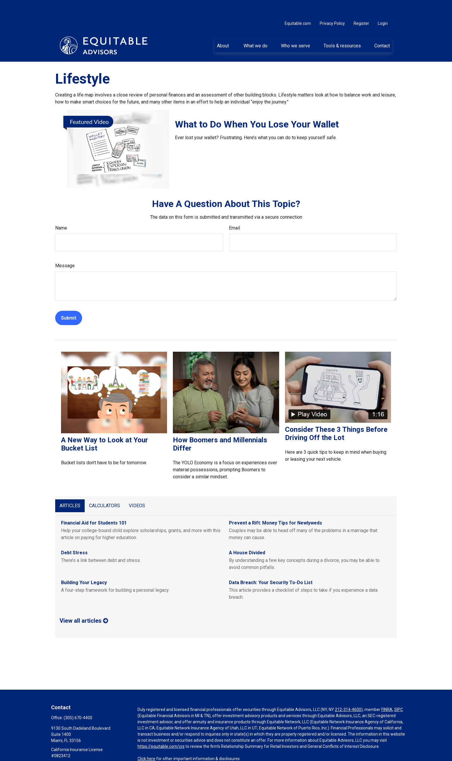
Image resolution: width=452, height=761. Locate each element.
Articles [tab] (70, 488)
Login (383, 6)
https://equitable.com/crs (161, 729)
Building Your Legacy (84, 565)
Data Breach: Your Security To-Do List (270, 565)
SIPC (398, 692)
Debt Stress (74, 535)
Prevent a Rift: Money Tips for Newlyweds (275, 505)
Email (234, 210)
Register (361, 6)
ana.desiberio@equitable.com (78, 748)
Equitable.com (298, 6)
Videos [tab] (137, 488)
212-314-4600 (348, 692)
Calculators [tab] (104, 488)
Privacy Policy (332, 6)
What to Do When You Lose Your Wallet (257, 106)
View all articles (84, 603)
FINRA (386, 692)
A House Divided (247, 535)
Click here (146, 741)
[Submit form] (68, 300)
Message (65, 248)
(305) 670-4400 (78, 700)
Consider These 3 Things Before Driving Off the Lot (336, 416)
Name (61, 210)
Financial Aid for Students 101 (94, 505)
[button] (223, 28)
